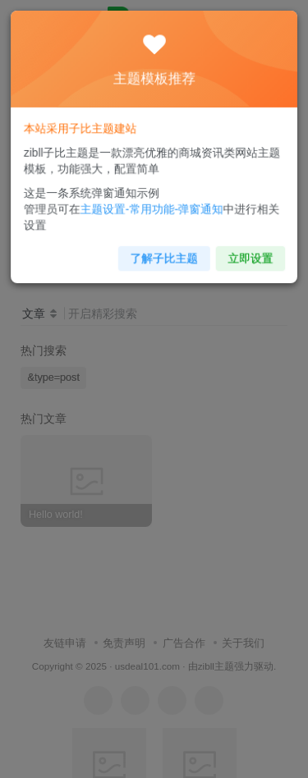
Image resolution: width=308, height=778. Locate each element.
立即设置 (245, 253)
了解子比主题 (163, 253)
